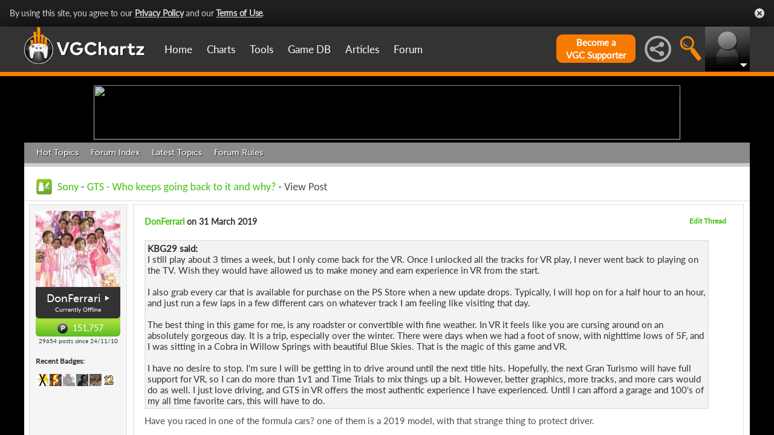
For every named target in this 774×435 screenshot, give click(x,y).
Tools (261, 49)
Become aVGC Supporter (596, 48)
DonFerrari (73, 392)
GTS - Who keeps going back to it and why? (181, 280)
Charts (221, 49)
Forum (408, 49)
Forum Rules (238, 246)
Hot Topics (57, 246)
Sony (68, 280)
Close (759, 13)
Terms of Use (239, 13)
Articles (362, 49)
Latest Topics (177, 246)
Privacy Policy (159, 13)
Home (178, 49)
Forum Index (115, 246)
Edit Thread (707, 314)
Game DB (309, 49)
